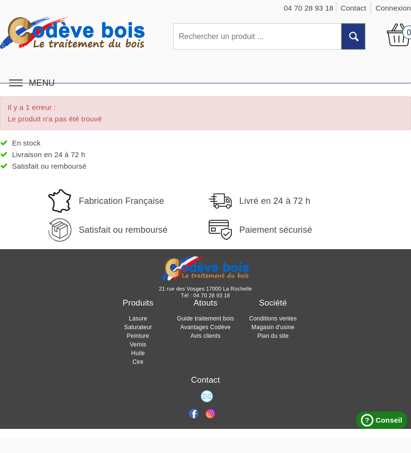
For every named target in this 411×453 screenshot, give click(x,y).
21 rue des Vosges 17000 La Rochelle (205, 289)
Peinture (138, 336)
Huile (138, 353)
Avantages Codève (205, 327)
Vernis (138, 344)
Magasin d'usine (273, 327)
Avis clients (205, 336)
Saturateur (138, 327)
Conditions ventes (273, 318)
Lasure (138, 318)
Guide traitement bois (205, 318)
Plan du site (273, 336)
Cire (138, 362)
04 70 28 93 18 (211, 295)
